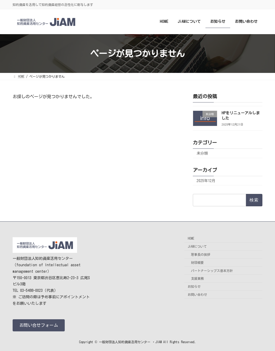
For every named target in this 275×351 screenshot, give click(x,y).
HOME (191, 238)
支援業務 (197, 278)
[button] (39, 325)
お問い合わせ (197, 294)
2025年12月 (206, 181)
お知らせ (194, 286)
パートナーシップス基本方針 (212, 270)
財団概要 (197, 262)
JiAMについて (197, 246)
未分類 (202, 153)
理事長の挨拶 (200, 254)
